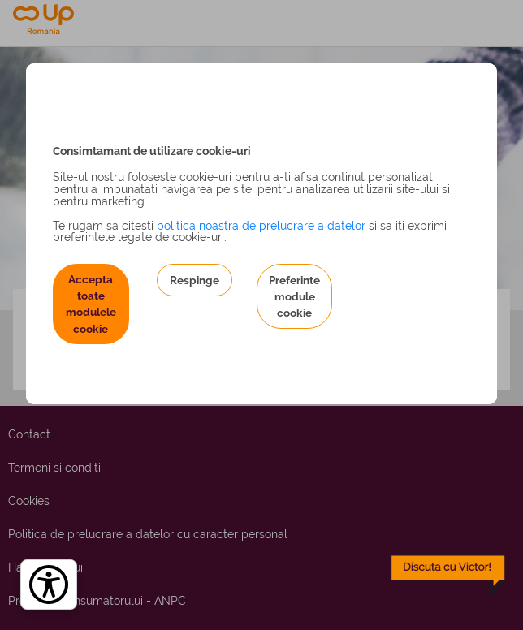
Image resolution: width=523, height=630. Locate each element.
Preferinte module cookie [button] (294, 297)
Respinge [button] (194, 280)
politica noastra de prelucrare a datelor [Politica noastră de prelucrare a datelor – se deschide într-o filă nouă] (261, 225)
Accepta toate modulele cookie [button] (91, 304)
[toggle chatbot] (448, 576)
